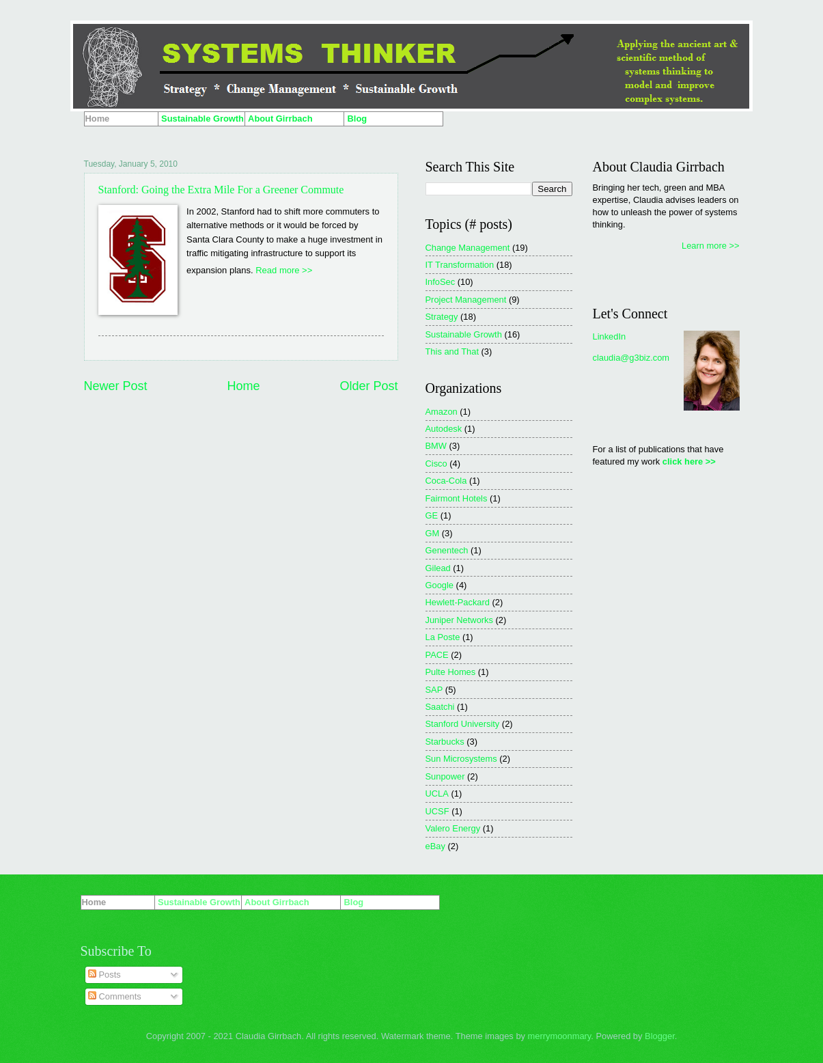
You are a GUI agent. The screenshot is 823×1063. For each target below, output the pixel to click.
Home (243, 386)
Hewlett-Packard (458, 602)
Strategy (442, 317)
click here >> (689, 461)
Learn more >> (710, 245)
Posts (104, 974)
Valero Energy (453, 828)
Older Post (368, 386)
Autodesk (444, 429)
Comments (114, 996)
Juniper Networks (459, 620)
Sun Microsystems (461, 759)
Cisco (436, 463)
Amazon (442, 411)
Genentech (447, 550)
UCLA (437, 793)
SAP (434, 690)
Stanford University (463, 724)
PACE (437, 655)
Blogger (660, 1036)
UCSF (437, 811)
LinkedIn (609, 336)
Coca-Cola (446, 480)
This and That (452, 351)
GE (432, 515)
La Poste (443, 637)
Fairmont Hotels (457, 498)
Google (440, 585)
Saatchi (440, 707)
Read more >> (283, 270)
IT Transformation (460, 265)
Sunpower (445, 776)
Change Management (468, 248)
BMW (436, 446)
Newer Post (116, 386)
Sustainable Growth (464, 334)
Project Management (466, 299)
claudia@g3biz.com (631, 358)
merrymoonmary (559, 1036)
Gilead (438, 568)
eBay (435, 846)
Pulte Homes (451, 672)
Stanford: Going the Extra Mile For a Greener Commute (221, 189)
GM (433, 533)
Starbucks (445, 741)
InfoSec (441, 282)
